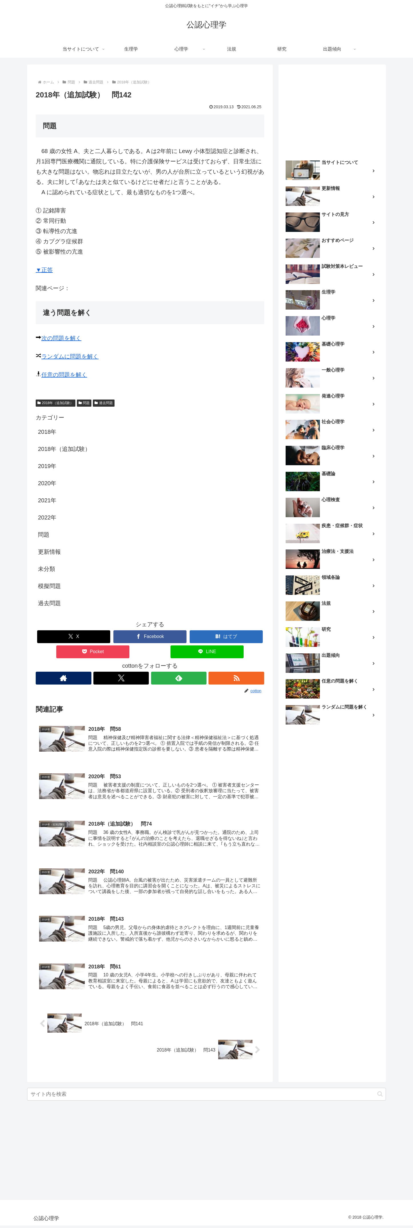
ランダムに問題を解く (70, 356)
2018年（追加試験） (55, 403)
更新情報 (49, 552)
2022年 (47, 517)
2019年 (47, 466)
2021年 (47, 500)
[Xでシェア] (73, 636)
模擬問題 (49, 586)
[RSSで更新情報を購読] (236, 678)
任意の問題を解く (64, 375)
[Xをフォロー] (121, 678)
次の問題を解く (61, 338)
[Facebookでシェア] (150, 636)
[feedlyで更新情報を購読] (178, 678)
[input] (206, 1096)
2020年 (47, 483)
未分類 (46, 569)
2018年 (47, 432)
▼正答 (44, 270)
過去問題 (104, 403)
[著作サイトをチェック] (63, 678)
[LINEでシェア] (207, 651)
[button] (380, 1096)
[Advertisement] (332, 110)
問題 (84, 403)
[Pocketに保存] (92, 651)
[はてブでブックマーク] (226, 636)
